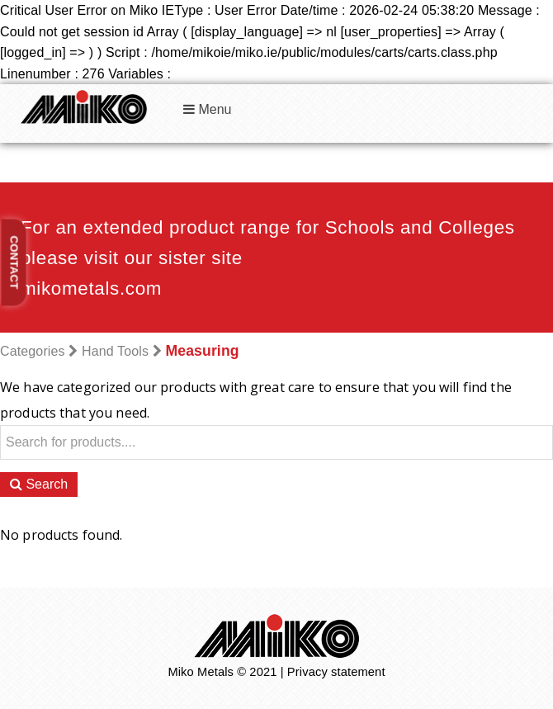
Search (39, 484)
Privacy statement (336, 671)
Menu (207, 109)
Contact (14, 263)
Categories (32, 351)
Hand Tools (115, 351)
